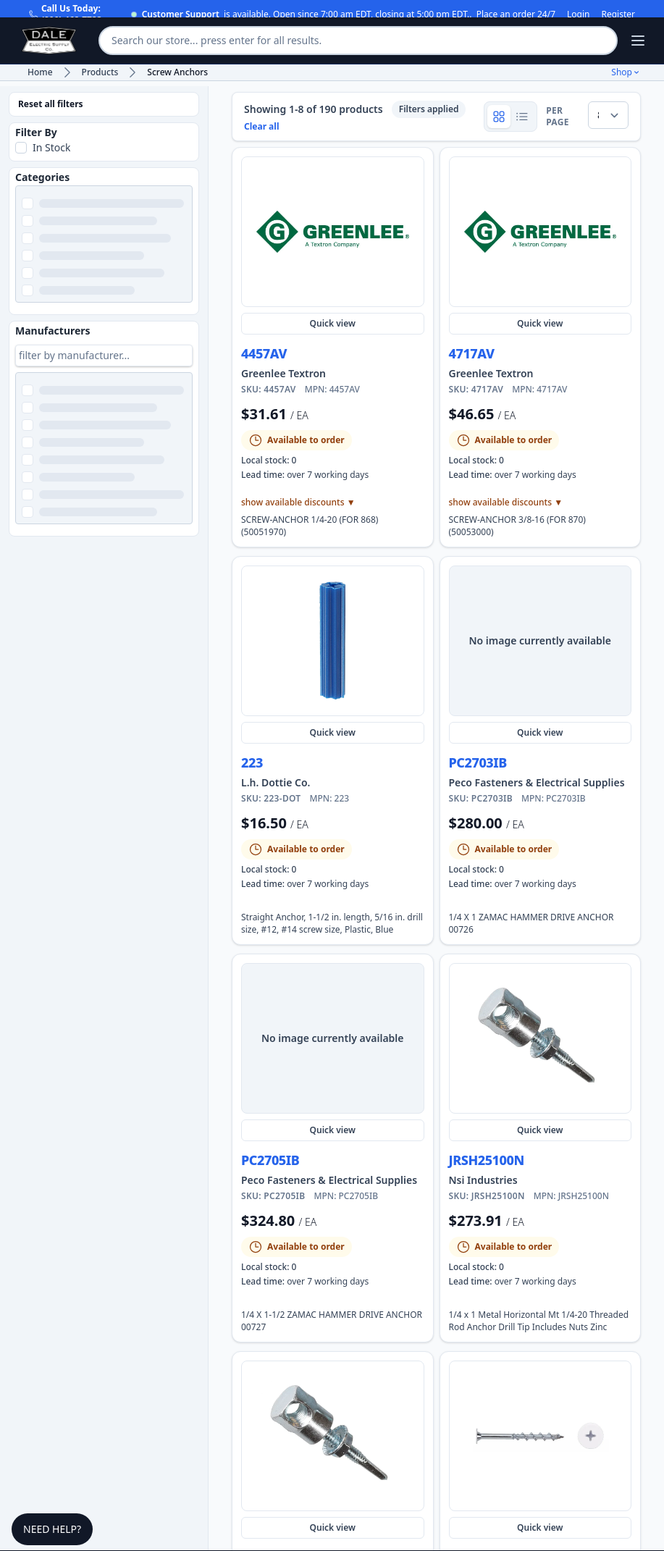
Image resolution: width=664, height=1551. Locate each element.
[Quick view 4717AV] (540, 231)
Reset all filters (50, 104)
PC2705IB (270, 1160)
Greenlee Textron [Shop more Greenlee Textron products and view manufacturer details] (283, 373)
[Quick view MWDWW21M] (540, 1436)
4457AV (264, 353)
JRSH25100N (486, 1160)
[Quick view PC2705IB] (332, 1038)
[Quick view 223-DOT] (332, 641)
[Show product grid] (498, 116)
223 (252, 762)
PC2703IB (478, 762)
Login (578, 14)
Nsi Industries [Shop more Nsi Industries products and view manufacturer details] (483, 1180)
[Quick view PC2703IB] (540, 641)
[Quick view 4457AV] (332, 231)
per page (557, 116)
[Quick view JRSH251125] (332, 1436)
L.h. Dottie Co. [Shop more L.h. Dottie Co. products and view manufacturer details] (275, 782)
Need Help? (52, 1529)
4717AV (472, 353)
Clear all (261, 127)
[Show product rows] (522, 116)
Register (618, 14)
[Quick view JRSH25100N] (540, 1038)
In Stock (51, 147)
